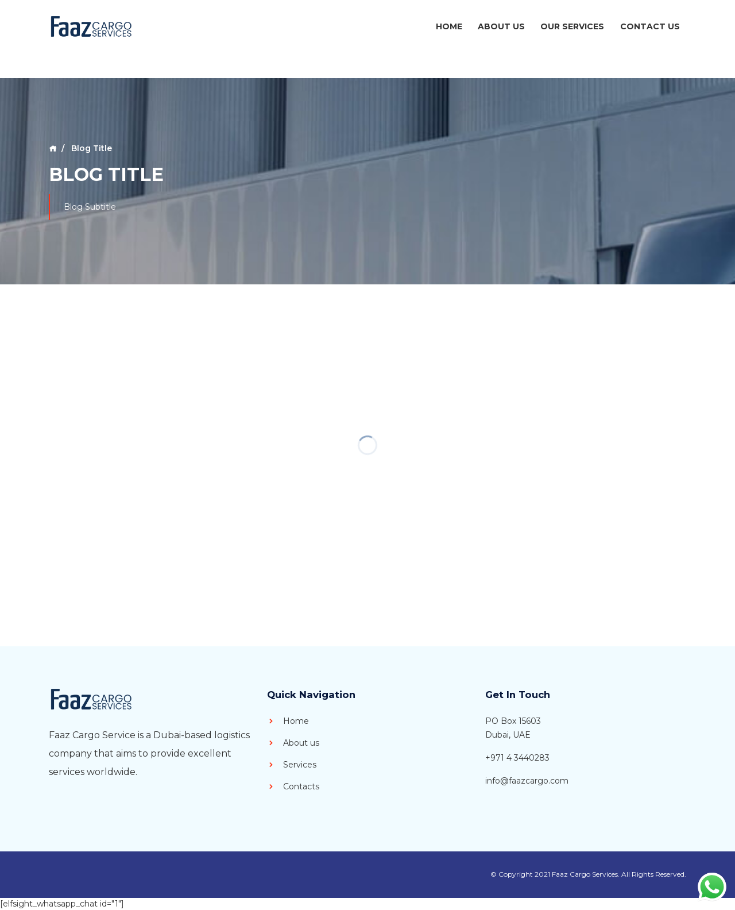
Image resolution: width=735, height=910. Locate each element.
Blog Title (90, 148)
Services (291, 764)
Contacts (293, 786)
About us (293, 743)
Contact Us (650, 26)
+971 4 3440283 (517, 758)
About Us (501, 26)
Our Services (572, 26)
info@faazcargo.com (526, 781)
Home (449, 26)
